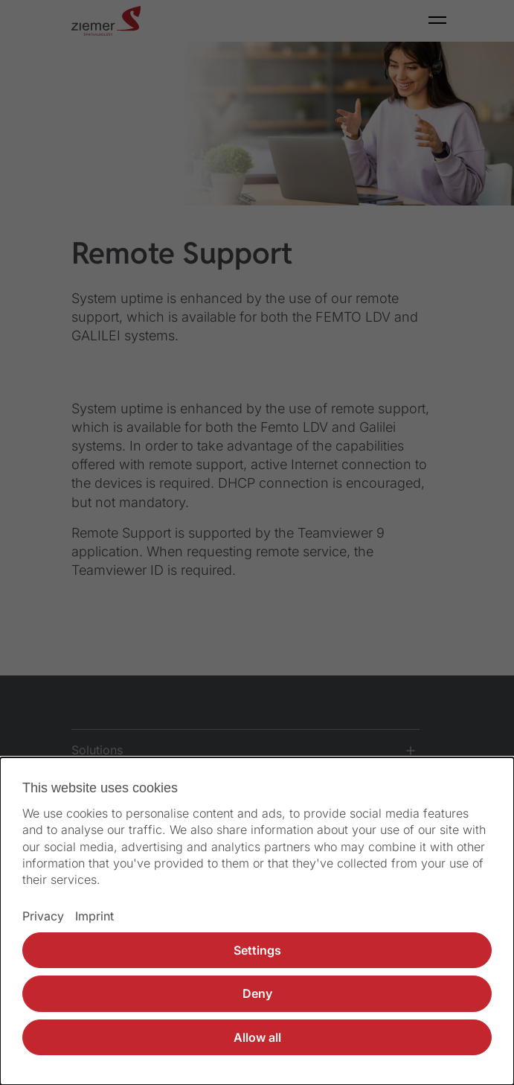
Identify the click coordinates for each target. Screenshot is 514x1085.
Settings (257, 950)
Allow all (257, 1037)
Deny (257, 993)
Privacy (43, 916)
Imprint (94, 916)
